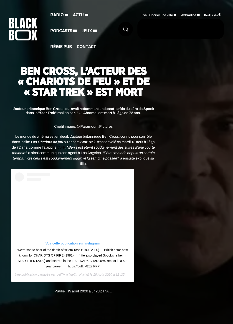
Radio (57, 15)
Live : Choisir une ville (157, 15)
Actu (78, 15)
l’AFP (61, 147)
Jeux (86, 31)
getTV (61, 274)
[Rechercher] (125, 29)
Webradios (188, 15)
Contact (86, 47)
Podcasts (61, 31)
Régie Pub (61, 47)
